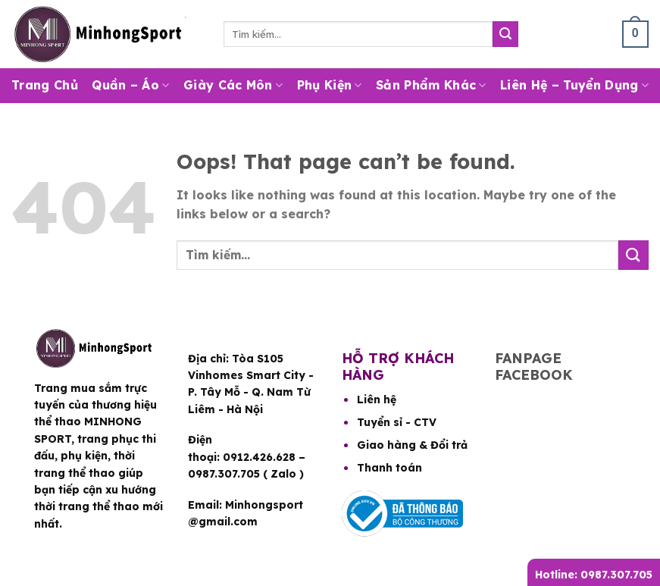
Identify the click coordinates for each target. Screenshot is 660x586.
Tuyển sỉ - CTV (396, 422)
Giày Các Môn (233, 84)
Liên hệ (376, 399)
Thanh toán (389, 468)
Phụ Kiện (329, 84)
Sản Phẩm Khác (431, 84)
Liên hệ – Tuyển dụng (574, 84)
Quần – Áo (130, 84)
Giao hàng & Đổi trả (412, 445)
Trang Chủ (44, 84)
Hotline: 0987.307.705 (593, 574)
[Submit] (505, 34)
